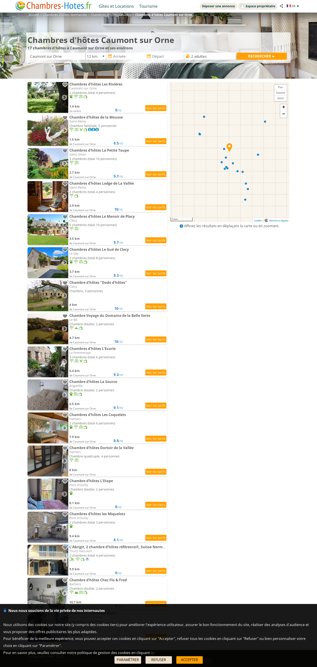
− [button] (283, 114)
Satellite (280, 92)
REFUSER (158, 659)
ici (152, 652)
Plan (280, 87)
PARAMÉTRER (128, 659)
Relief (280, 98)
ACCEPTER (189, 659)
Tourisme (148, 6)
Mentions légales (278, 220)
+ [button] (283, 107)
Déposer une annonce (218, 6)
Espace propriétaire (257, 6)
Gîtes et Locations (116, 6)
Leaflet (258, 220)
